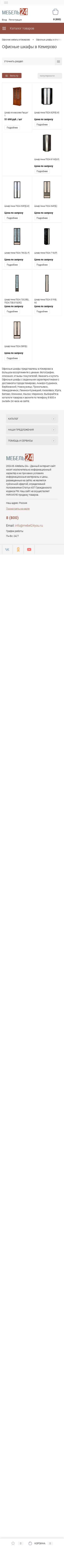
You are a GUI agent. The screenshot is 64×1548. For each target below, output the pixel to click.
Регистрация (15, 19)
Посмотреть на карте (18, 508)
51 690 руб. (17, 121)
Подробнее (12, 127)
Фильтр (11, 75)
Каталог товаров (18, 28)
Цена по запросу (43, 119)
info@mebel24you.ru (29, 525)
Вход (4, 19)
